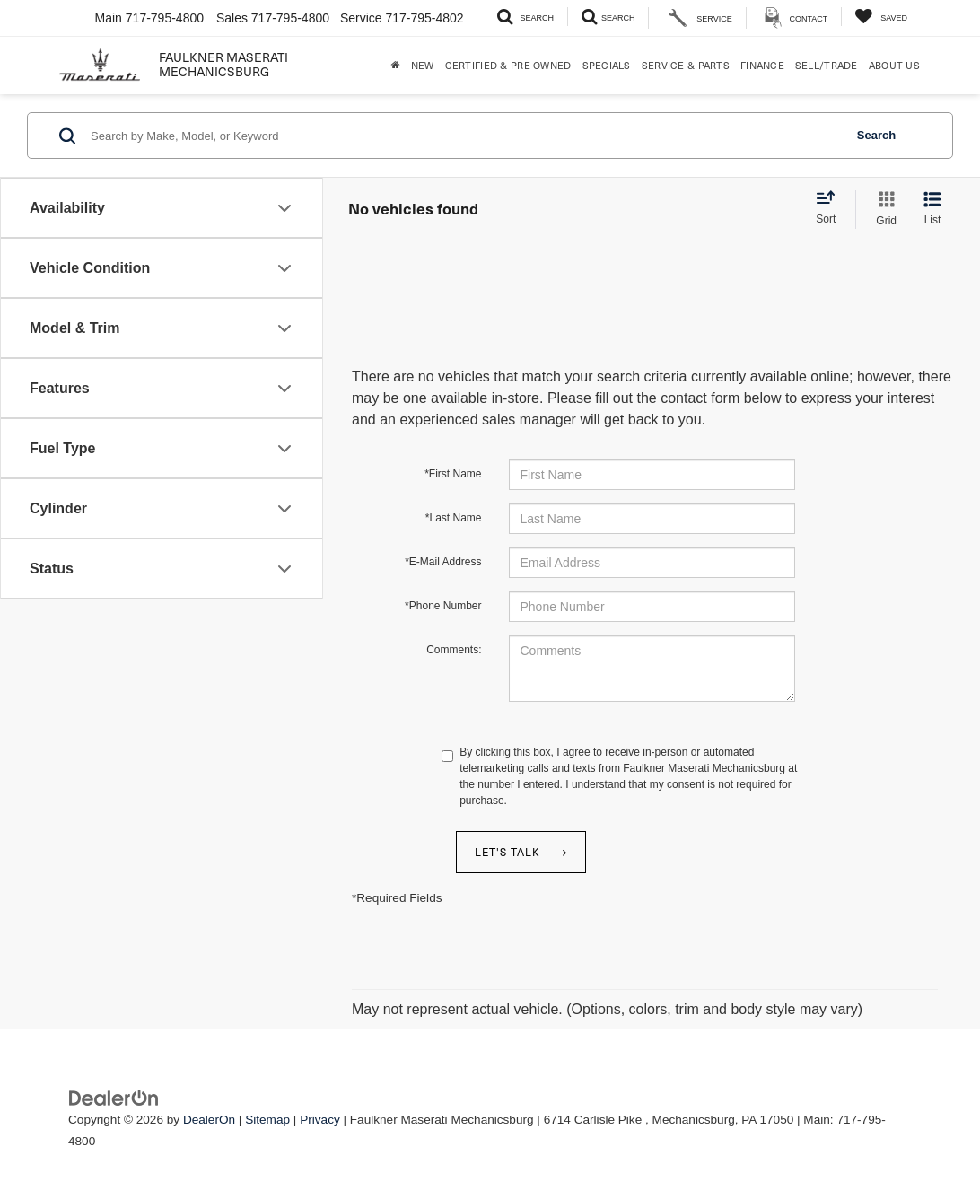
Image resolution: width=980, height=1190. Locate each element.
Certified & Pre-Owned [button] (508, 65)
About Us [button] (894, 65)
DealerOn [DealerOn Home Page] (209, 1119)
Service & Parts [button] (686, 65)
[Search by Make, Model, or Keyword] (464, 135)
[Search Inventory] (525, 16)
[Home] (396, 65)
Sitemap (267, 1119)
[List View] (932, 209)
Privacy (320, 1119)
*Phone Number (443, 605)
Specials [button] (606, 65)
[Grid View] (882, 209)
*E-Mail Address (443, 562)
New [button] (422, 65)
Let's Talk (507, 851)
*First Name (452, 474)
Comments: (453, 649)
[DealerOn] (114, 1097)
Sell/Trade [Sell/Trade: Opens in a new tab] (826, 65)
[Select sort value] (831, 208)
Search (876, 135)
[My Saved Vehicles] (881, 16)
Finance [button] (762, 65)
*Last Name (453, 518)
